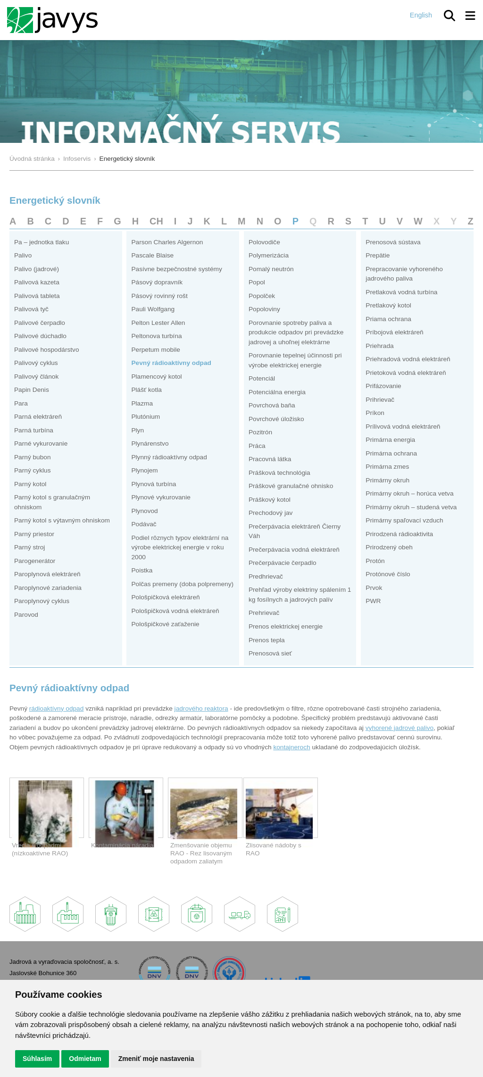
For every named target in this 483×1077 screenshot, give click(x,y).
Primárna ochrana (391, 453)
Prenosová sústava (393, 242)
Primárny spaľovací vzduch (404, 520)
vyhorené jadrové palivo (399, 727)
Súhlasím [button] (37, 1058)
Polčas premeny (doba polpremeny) (182, 584)
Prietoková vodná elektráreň (406, 372)
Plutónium (145, 416)
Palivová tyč (31, 309)
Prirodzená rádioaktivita (399, 534)
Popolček (262, 295)
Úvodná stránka (32, 158)
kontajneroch (291, 747)
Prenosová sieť (270, 653)
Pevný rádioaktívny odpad (171, 362)
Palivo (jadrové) (36, 269)
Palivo (23, 255)
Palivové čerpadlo (39, 322)
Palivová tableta (37, 295)
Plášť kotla (146, 389)
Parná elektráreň (38, 416)
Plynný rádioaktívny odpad (169, 457)
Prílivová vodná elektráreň (403, 426)
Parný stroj (29, 547)
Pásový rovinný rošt (159, 295)
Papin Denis (31, 389)
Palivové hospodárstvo (46, 349)
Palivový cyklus (36, 362)
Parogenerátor (34, 560)
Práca (257, 445)
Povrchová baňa (272, 405)
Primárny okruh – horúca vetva (409, 493)
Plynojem (144, 470)
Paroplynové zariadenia (48, 587)
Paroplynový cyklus (41, 601)
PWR (373, 601)
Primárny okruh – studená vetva (411, 507)
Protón (375, 560)
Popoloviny (264, 309)
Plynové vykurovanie (160, 497)
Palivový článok (36, 376)
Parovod (26, 614)
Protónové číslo (388, 574)
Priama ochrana (388, 319)
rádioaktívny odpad (56, 708)
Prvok (374, 587)
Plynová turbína (153, 484)
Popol (257, 282)
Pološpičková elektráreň (165, 597)
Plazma (142, 403)
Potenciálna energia (277, 392)
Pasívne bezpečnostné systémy (176, 269)
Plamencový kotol (156, 376)
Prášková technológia (279, 472)
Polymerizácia (269, 255)
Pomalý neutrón (271, 269)
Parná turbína (33, 430)
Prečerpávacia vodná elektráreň (294, 549)
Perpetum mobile (155, 349)
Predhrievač (266, 576)
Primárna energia (390, 439)
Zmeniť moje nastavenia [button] (156, 1058)
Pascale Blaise (152, 255)
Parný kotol (30, 484)
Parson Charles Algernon (167, 242)
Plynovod (144, 510)
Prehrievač (264, 612)
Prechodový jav (270, 512)
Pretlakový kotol (388, 305)
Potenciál (262, 378)
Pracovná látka (270, 459)
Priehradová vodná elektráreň (408, 359)
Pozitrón (260, 432)
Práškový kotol (270, 499)
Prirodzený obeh (389, 547)
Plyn (137, 430)
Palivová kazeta (36, 282)
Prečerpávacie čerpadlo (282, 562)
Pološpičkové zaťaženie (165, 624)
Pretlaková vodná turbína (401, 292)
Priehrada (379, 345)
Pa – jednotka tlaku (41, 242)
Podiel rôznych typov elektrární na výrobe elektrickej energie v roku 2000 (179, 547)
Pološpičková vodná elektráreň (175, 610)
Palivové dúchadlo (40, 336)
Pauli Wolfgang (153, 309)
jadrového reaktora (201, 708)
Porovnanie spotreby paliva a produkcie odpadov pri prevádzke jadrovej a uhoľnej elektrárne (296, 332)
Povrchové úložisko (276, 419)
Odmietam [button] (85, 1058)
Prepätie (378, 255)
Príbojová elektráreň (394, 332)
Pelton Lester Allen (158, 322)
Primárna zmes (387, 466)
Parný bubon (32, 457)
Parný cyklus (32, 470)
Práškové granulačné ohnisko (291, 485)
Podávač (143, 524)
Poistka (141, 570)
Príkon (375, 412)
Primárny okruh (387, 480)
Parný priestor (34, 534)
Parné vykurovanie (40, 443)
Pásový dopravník (157, 282)
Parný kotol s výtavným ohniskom (62, 520)
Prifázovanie (383, 385)
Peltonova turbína (156, 336)
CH (156, 221)
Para (21, 403)
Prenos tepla (267, 640)
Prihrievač (380, 399)
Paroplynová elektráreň (47, 574)
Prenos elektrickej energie (286, 626)
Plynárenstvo (149, 443)
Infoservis (77, 158)
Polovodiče (264, 242)
